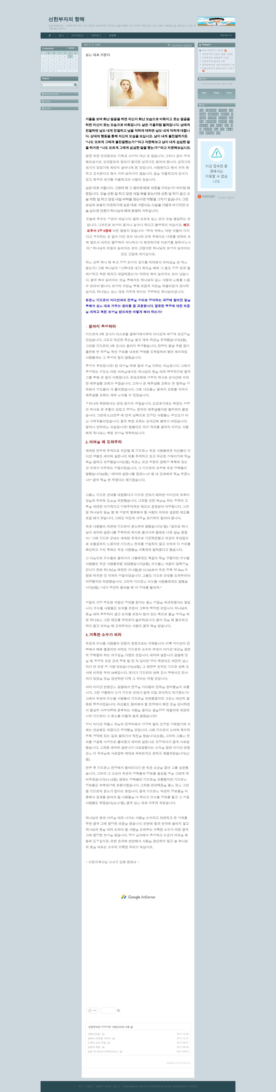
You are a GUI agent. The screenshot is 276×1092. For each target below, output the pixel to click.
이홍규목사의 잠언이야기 (218, 69)
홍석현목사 (211, 121)
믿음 (216, 129)
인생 (231, 121)
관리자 (108, 1086)
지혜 (218, 132)
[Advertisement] (138, 897)
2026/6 (71, 48)
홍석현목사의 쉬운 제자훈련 (218, 64)
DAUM (167, 1086)
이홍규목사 (211, 110)
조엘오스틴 (213, 114)
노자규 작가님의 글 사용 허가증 (216, 83)
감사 (226, 125)
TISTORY (193, 1086)
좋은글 (229, 129)
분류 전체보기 (214, 50)
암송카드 (222, 117)
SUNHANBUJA (130, 1086)
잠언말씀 (210, 132)
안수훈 (219, 125)
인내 (222, 129)
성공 (212, 125)
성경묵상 (212, 117)
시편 (201, 110)
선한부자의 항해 (66, 19)
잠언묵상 (222, 121)
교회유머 (203, 125)
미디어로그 (78, 35)
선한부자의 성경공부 (215, 57)
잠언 (201, 132)
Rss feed (224, 35)
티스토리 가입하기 (226, 197)
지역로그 (89, 1086)
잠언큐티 (207, 129)
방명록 (112, 35)
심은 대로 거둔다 (98, 55)
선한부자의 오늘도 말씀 (217, 54)
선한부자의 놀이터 (213, 61)
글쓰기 (117, 1086)
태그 (61, 35)
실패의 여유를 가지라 (99, 1038)
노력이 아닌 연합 (97, 1042)
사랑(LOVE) (94, 1034)
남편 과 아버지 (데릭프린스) (103, 1051)
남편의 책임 (94, 1047)
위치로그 (96, 35)
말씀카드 (225, 114)
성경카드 (222, 110)
